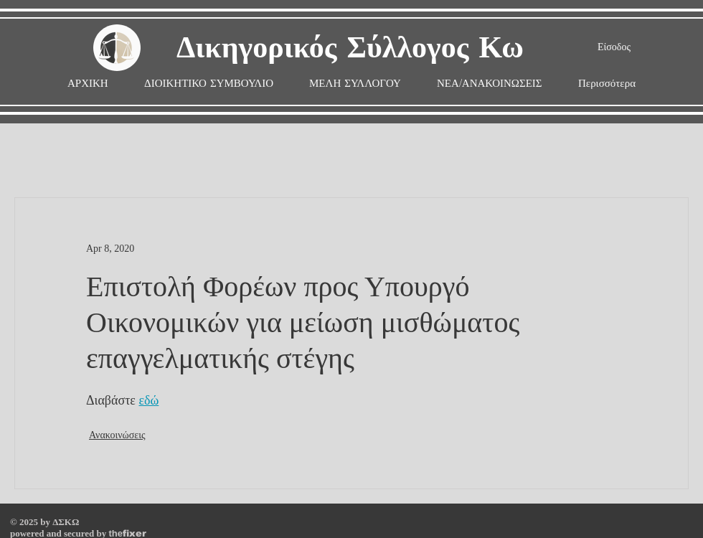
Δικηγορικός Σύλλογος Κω (350, 48)
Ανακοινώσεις (117, 435)
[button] (355, 84)
